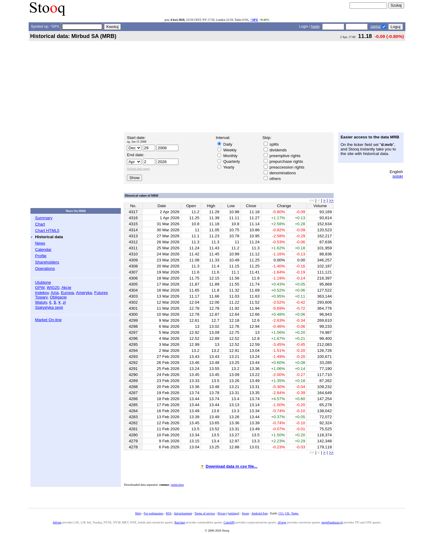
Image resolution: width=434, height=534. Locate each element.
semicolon (177, 484)
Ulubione (43, 282)
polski (397, 176)
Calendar (43, 249)
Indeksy (42, 292)
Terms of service (204, 513)
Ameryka (84, 292)
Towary (41, 297)
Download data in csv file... (231, 466)
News (40, 243)
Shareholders (47, 262)
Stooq (245, 513)
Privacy (222, 513)
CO (281, 513)
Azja (54, 292)
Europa (67, 292)
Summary (43, 218)
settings (233, 513)
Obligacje (58, 297)
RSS (168, 513)
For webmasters (153, 513)
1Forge (282, 522)
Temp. (295, 513)
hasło (315, 26)
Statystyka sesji (49, 307)
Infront (57, 522)
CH (287, 513)
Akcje (66, 287)
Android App (259, 513)
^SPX (254, 19)
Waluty (41, 302)
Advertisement (183, 513)
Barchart (180, 522)
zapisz (375, 26)
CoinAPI (229, 522)
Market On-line (48, 320)
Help (138, 513)
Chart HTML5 (47, 230)
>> (331, 200)
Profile (40, 256)
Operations (45, 268)
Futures (101, 292)
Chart (40, 224)
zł (64, 302)
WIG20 (53, 287)
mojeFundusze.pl (332, 522)
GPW (39, 287)
